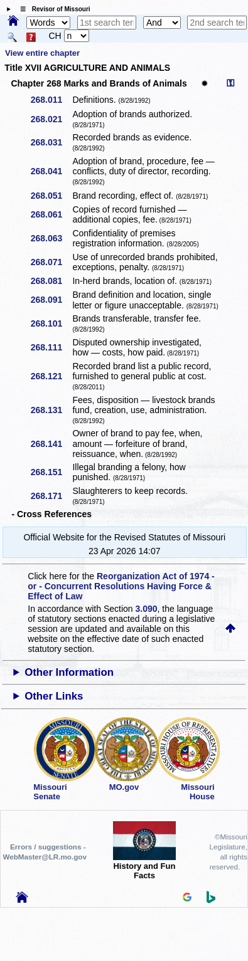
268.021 (51, 119)
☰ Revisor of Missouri (52, 9)
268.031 (51, 142)
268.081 (51, 281)
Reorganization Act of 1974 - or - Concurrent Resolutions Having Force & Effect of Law (121, 586)
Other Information (69, 672)
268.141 (51, 444)
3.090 (147, 609)
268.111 (51, 347)
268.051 (51, 196)
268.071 (51, 262)
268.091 (51, 300)
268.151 (51, 472)
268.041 (51, 171)
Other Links (53, 696)
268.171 (51, 496)
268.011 (51, 100)
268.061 (51, 214)
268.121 (51, 376)
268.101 (51, 323)
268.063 (51, 238)
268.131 (51, 410)
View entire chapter (42, 53)
